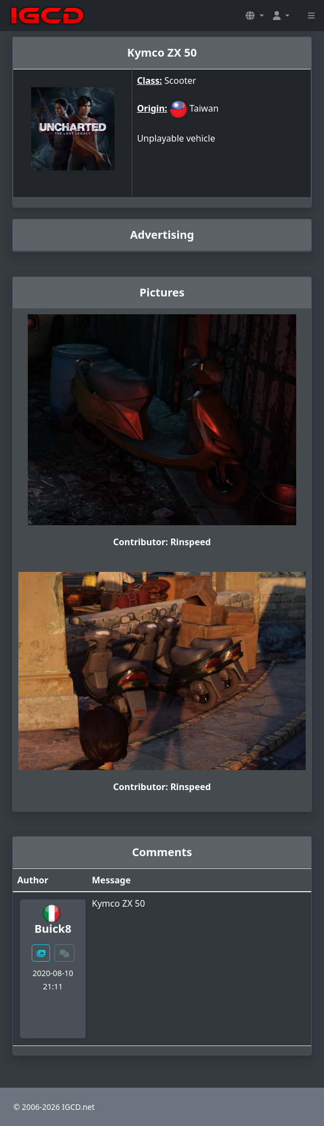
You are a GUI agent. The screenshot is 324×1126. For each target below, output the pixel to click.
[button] (254, 15)
